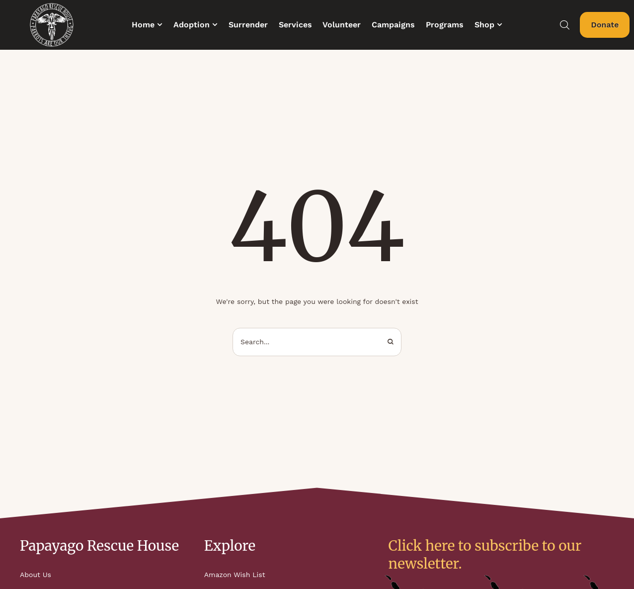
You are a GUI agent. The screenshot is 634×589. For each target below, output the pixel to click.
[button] (159, 24)
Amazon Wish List (234, 575)
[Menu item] (147, 25)
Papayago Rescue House (99, 546)
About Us (35, 575)
